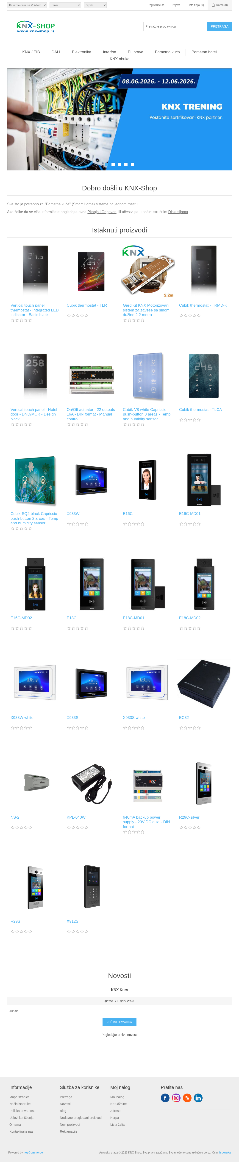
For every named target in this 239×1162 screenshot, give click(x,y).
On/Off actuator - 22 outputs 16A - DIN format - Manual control (91, 414)
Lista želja (117, 1124)
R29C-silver (189, 817)
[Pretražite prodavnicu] (175, 26)
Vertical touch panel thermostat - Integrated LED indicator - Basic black (35, 310)
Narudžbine (118, 1104)
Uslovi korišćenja (21, 1118)
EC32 (184, 717)
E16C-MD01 (190, 514)
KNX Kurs (119, 990)
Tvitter (176, 1098)
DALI (56, 52)
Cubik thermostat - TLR (87, 305)
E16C (128, 514)
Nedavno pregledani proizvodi (81, 1118)
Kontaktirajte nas (21, 1131)
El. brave (135, 52)
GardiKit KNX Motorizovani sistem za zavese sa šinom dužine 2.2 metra (146, 310)
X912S (72, 921)
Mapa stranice (19, 1097)
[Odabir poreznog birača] (27, 5)
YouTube (198, 1098)
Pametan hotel (204, 52)
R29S (15, 921)
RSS (187, 1098)
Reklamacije (68, 1131)
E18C (72, 618)
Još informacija (119, 1022)
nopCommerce (33, 1152)
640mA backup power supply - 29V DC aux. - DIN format (146, 822)
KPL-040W (76, 817)
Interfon (109, 52)
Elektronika (81, 52)
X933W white (22, 717)
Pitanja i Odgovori (101, 212)
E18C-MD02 (190, 618)
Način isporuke (20, 1104)
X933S (72, 717)
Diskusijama (178, 212)
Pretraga (66, 1097)
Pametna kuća (167, 52)
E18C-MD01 (134, 618)
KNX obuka (120, 59)
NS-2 (15, 817)
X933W (73, 514)
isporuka (225, 1152)
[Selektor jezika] (95, 5)
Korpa (114, 1118)
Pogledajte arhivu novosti (119, 1035)
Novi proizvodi (70, 1124)
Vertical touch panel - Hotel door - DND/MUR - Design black (34, 414)
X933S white (134, 717)
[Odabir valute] (65, 5)
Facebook (165, 1098)
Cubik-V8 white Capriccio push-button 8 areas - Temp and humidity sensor (147, 414)
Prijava (176, 5)
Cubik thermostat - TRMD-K (203, 305)
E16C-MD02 (21, 618)
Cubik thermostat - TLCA (200, 409)
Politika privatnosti (22, 1111)
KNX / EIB (31, 52)
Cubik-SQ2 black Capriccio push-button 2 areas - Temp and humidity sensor (34, 518)
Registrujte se (156, 5)
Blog (63, 1111)
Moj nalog (117, 1097)
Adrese (115, 1111)
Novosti (65, 1104)
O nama (15, 1124)
